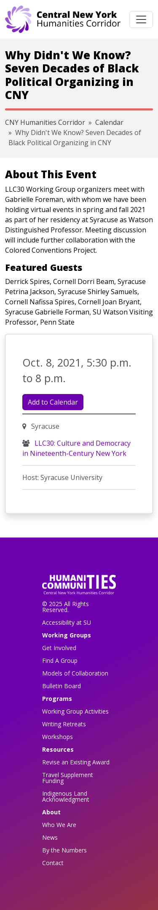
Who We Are (59, 825)
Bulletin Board (61, 686)
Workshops (57, 737)
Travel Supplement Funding (67, 778)
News (50, 837)
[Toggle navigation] (141, 19)
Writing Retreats (64, 724)
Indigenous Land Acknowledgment (65, 796)
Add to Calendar (53, 402)
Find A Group (60, 660)
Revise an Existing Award (76, 762)
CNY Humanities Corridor (45, 122)
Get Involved (59, 648)
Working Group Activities (75, 711)
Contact (53, 863)
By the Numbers (64, 850)
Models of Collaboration (75, 673)
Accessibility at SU (66, 622)
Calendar (109, 122)
